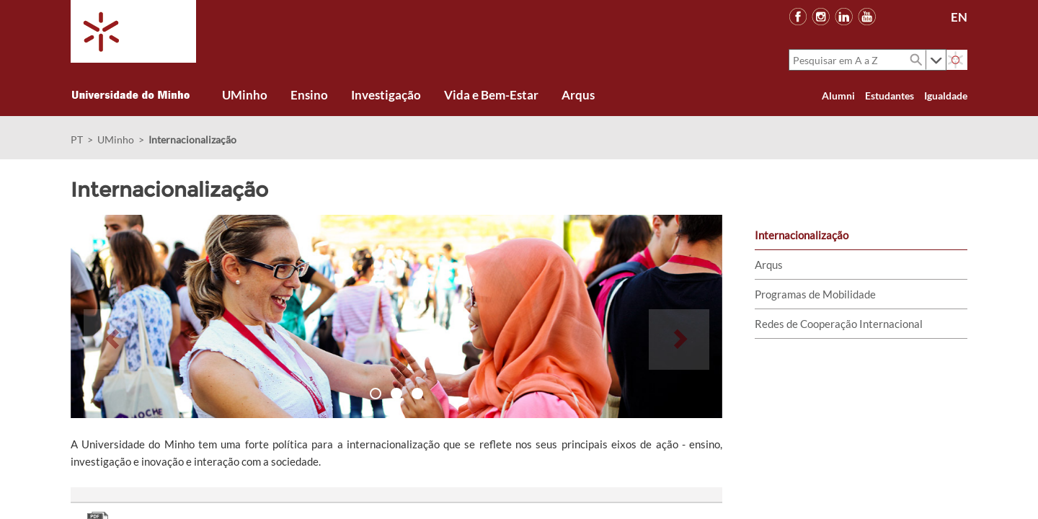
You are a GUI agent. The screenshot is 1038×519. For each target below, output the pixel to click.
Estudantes (889, 95)
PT (77, 139)
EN (959, 17)
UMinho (115, 139)
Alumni (838, 95)
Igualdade (945, 95)
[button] (114, 316)
